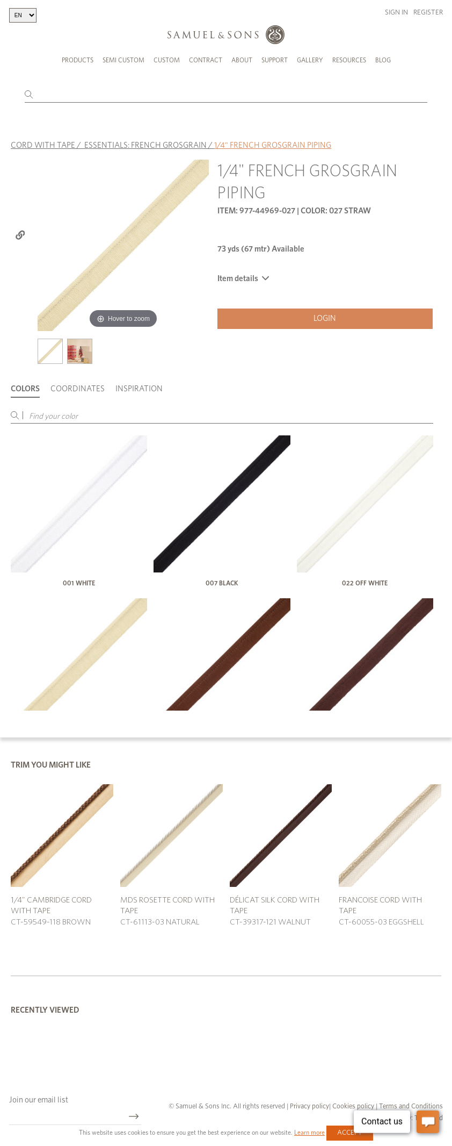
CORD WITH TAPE (43, 145)
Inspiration (139, 389)
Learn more (309, 1132)
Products (77, 60)
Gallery (310, 60)
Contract (205, 60)
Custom (167, 60)
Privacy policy (309, 1106)
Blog (383, 60)
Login (325, 318)
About (241, 60)
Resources (349, 60)
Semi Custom (123, 60)
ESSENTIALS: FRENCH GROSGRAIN (145, 145)
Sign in (396, 12)
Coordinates (77, 389)
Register (428, 12)
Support (274, 60)
